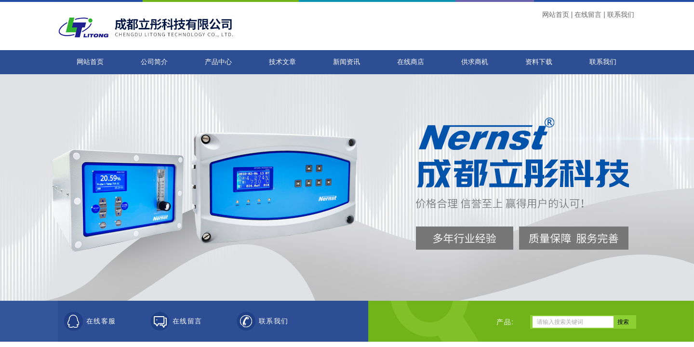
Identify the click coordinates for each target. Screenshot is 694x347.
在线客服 (101, 321)
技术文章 (282, 62)
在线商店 (410, 62)
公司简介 (154, 62)
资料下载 (538, 62)
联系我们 (620, 14)
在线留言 (587, 14)
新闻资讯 (346, 62)
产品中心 (218, 62)
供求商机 (474, 62)
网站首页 (555, 14)
